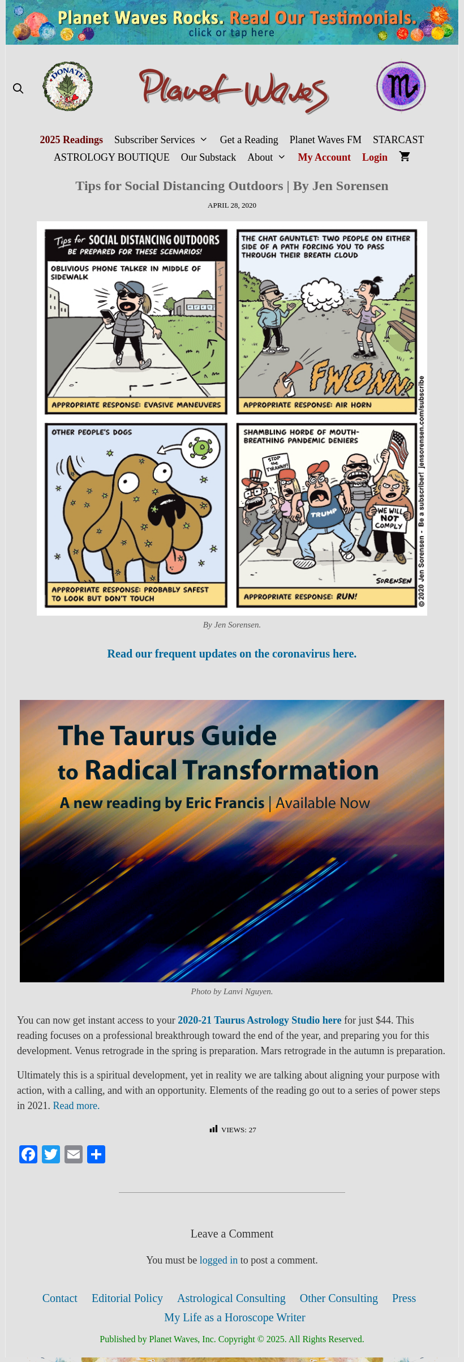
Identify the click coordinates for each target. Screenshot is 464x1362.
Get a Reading (249, 139)
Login (375, 157)
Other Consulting (339, 1298)
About (269, 157)
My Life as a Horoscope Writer (234, 1317)
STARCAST (398, 139)
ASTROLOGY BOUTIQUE (112, 157)
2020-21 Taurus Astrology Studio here (259, 1020)
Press (404, 1298)
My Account (324, 157)
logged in (219, 1260)
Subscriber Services (164, 140)
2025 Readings (71, 139)
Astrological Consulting (231, 1298)
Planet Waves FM (326, 139)
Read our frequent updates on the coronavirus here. (232, 653)
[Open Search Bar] (18, 89)
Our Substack (209, 157)
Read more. (76, 1105)
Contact (60, 1298)
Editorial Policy (127, 1298)
